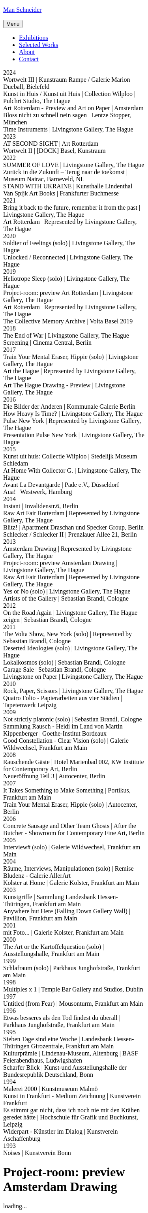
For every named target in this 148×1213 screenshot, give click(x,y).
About (27, 52)
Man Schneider (22, 9)
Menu (12, 24)
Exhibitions (33, 37)
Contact (29, 59)
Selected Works (38, 44)
